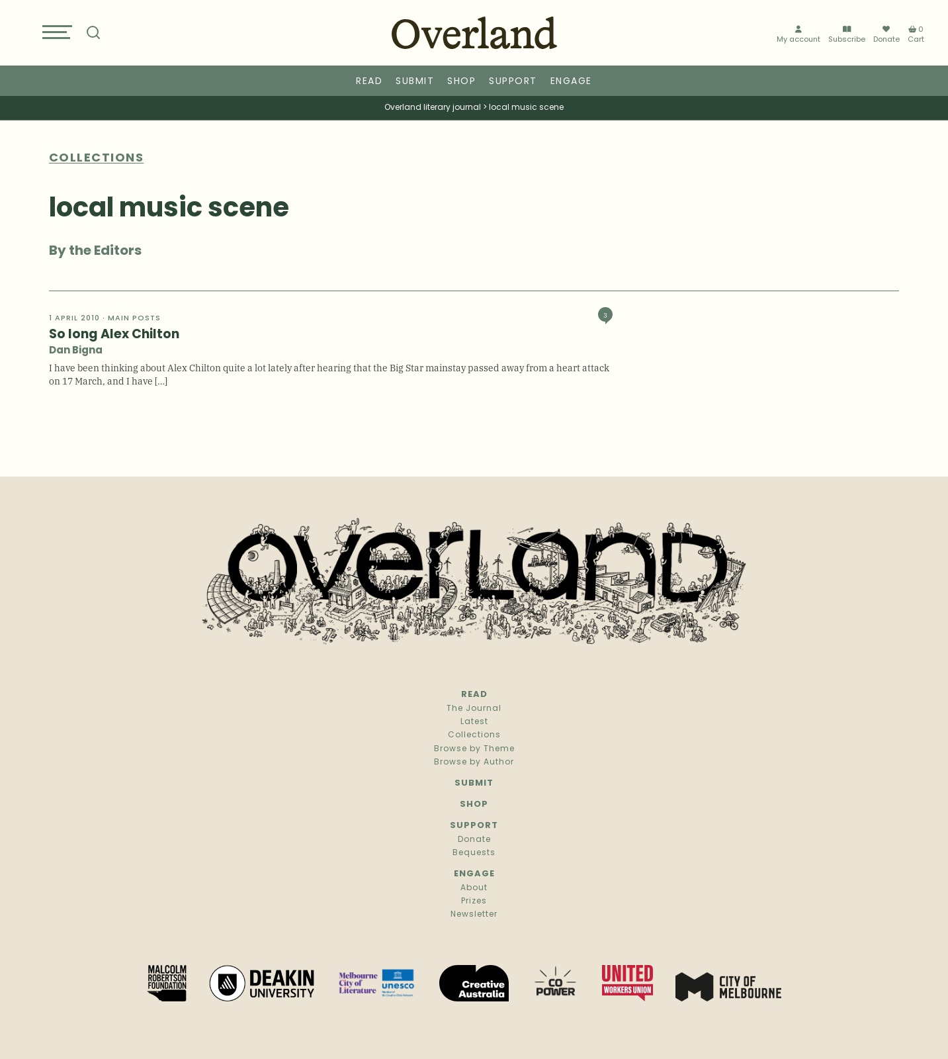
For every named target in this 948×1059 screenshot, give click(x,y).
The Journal (474, 709)
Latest (474, 722)
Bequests (474, 853)
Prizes (474, 901)
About (474, 888)
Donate (886, 34)
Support (513, 82)
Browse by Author (474, 762)
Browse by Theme (474, 749)
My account (798, 35)
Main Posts (134, 318)
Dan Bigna (76, 351)
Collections (474, 735)
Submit (415, 82)
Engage (571, 82)
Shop (461, 82)
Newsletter (474, 915)
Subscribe (846, 35)
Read (369, 82)
